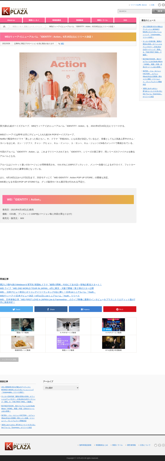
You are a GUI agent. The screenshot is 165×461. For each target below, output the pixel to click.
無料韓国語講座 (85, 445)
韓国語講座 (56, 20)
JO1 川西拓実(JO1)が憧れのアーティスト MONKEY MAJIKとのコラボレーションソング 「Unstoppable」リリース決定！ (153, 32)
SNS (125, 20)
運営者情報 (131, 445)
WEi (62, 44)
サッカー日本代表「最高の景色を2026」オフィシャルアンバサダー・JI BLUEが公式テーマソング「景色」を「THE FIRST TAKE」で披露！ (18, 399)
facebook (163, 4)
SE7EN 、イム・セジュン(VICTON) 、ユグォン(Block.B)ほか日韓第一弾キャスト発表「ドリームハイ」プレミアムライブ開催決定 (18, 417)
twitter (159, 4)
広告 (152, 5)
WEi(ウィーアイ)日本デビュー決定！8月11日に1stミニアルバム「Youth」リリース (40, 295)
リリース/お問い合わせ (139, 5)
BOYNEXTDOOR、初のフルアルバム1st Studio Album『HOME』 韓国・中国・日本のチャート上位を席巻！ (18, 408)
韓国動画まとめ (102, 445)
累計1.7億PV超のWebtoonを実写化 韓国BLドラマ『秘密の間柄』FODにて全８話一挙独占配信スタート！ (51, 284)
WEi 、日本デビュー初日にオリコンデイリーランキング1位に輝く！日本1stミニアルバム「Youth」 (48, 292)
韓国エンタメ (34, 20)
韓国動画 (79, 20)
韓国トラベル (102, 20)
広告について (145, 445)
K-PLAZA (80, 458)
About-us (11, 20)
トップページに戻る (9, 359)
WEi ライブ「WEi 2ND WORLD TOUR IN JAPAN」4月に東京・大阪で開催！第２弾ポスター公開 (47, 288)
